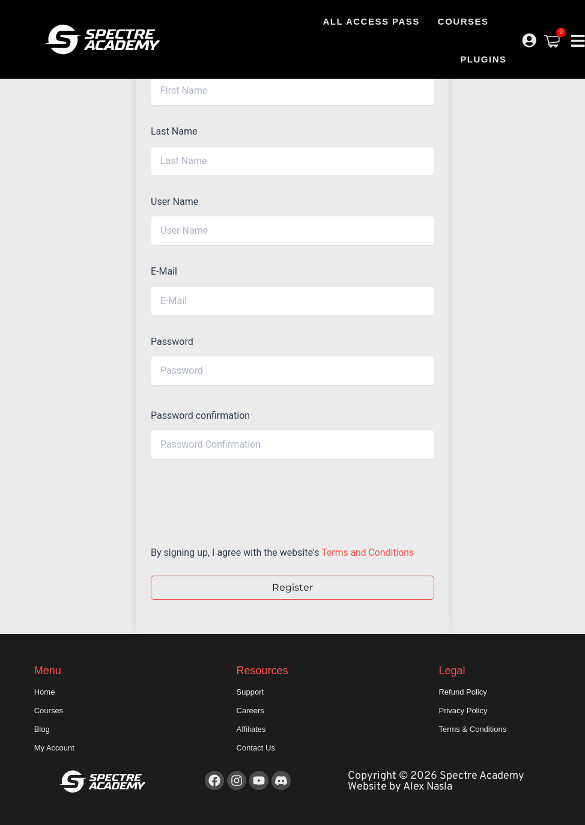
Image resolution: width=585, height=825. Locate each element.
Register (292, 587)
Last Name (174, 131)
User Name (174, 201)
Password (172, 341)
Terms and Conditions (368, 552)
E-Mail (164, 271)
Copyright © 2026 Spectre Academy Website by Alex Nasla (436, 781)
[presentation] (232, 499)
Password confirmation (200, 415)
